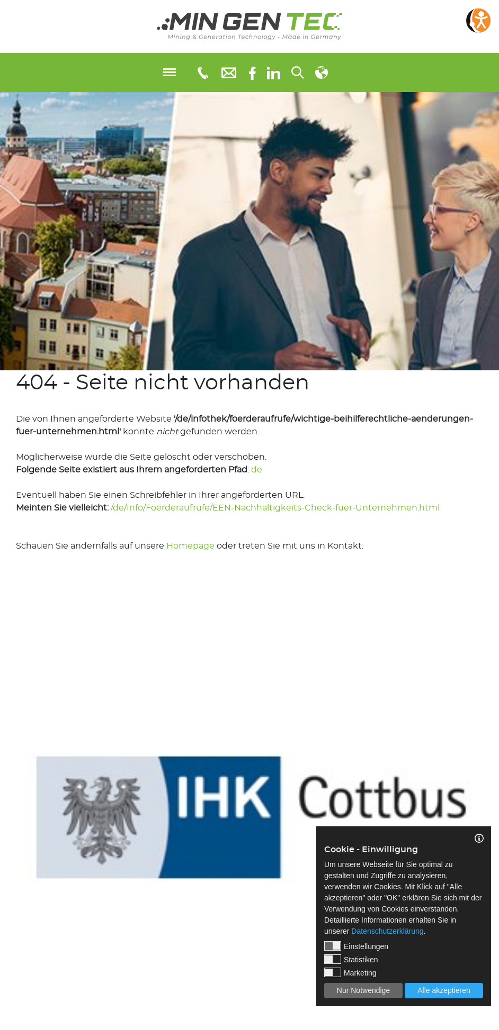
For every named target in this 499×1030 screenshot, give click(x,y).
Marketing (350, 972)
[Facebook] (252, 72)
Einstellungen (356, 946)
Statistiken (351, 959)
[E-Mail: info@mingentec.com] (229, 72)
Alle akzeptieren (443, 990)
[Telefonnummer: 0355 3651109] (202, 72)
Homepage (190, 546)
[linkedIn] (273, 72)
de (256, 470)
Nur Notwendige (363, 990)
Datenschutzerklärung (387, 931)
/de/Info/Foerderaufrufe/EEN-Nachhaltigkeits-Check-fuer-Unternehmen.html (275, 508)
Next (491, 805)
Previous (8, 805)
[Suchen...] (297, 72)
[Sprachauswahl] (321, 72)
